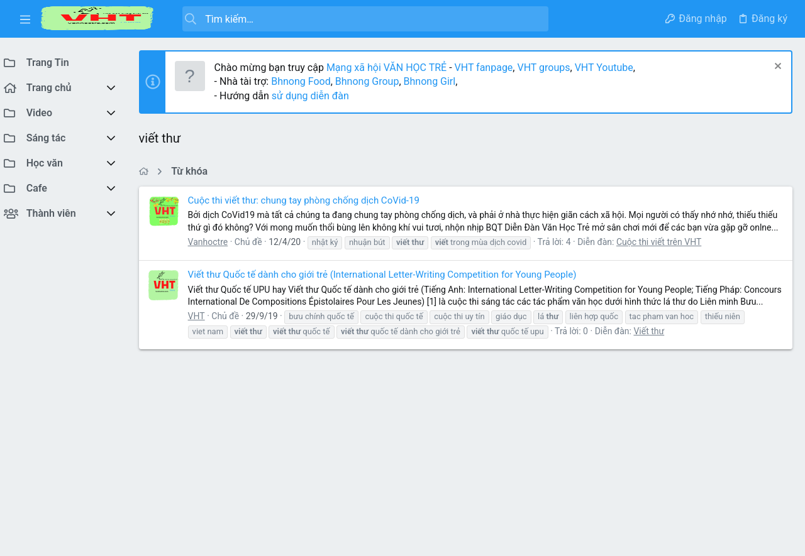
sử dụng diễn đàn (315, 96)
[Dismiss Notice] (776, 67)
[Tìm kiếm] (359, 18)
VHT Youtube (609, 68)
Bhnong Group (373, 81)
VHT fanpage (489, 68)
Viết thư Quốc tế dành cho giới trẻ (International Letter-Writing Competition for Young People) (388, 287)
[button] (25, 19)
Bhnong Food (306, 81)
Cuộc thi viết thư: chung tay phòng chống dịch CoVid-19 (309, 200)
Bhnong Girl (435, 81)
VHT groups (549, 68)
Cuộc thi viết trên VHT (664, 254)
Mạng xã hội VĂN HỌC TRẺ (391, 68)
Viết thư (655, 356)
